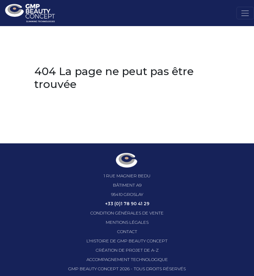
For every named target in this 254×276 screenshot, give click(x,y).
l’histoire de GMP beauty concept (127, 240)
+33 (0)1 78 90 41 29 (127, 203)
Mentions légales (127, 222)
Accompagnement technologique (127, 259)
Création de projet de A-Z (127, 250)
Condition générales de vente (127, 213)
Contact (127, 231)
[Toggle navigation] (245, 13)
